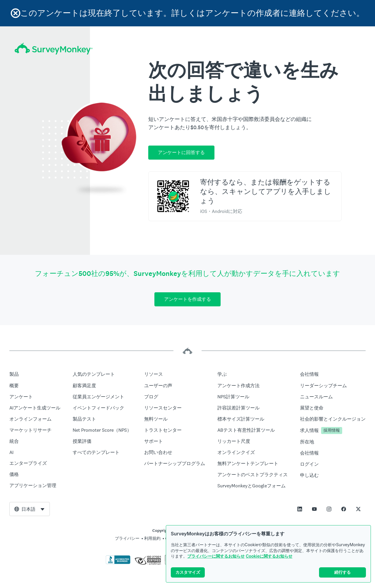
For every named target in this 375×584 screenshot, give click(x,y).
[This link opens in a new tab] (299, 509)
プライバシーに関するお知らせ (216, 560)
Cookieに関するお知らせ (269, 560)
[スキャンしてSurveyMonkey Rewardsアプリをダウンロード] (173, 196)
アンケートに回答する (181, 152)
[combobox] (29, 509)
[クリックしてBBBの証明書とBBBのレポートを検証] (118, 563)
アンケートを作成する (187, 299)
